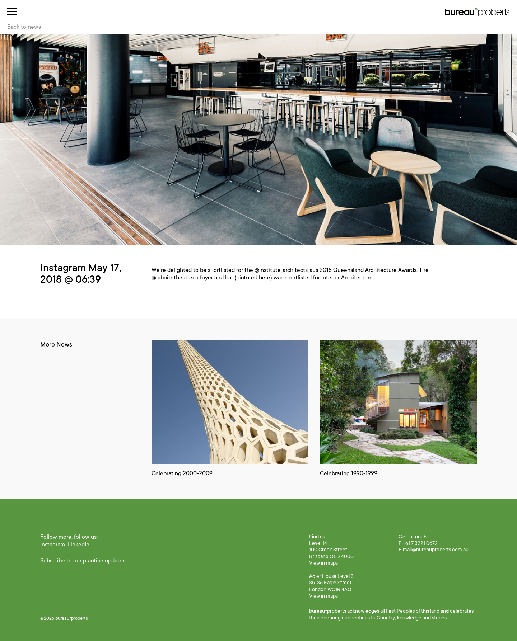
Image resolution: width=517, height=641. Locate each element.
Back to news (24, 26)
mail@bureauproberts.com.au (436, 549)
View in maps (323, 563)
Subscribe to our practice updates (82, 560)
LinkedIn (78, 544)
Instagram (52, 544)
